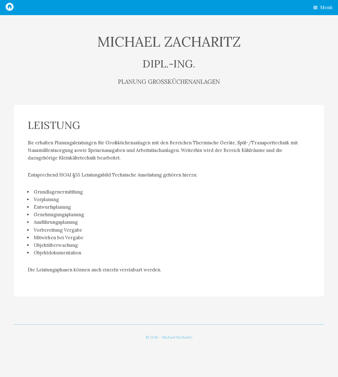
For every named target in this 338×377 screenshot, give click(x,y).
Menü (326, 7)
